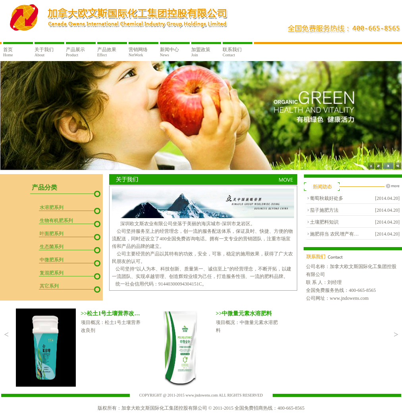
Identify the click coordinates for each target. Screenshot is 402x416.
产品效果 (106, 52)
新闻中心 (169, 52)
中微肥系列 (51, 260)
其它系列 (49, 286)
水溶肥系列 (51, 207)
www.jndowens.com (349, 298)
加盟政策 (200, 52)
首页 (8, 52)
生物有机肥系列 (56, 220)
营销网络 (138, 52)
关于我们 (44, 52)
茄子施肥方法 (324, 210)
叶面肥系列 (51, 233)
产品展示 (75, 52)
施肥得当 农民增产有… (334, 234)
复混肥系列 (51, 273)
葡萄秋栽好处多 (326, 198)
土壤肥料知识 (324, 222)
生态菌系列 (51, 246)
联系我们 (232, 52)
